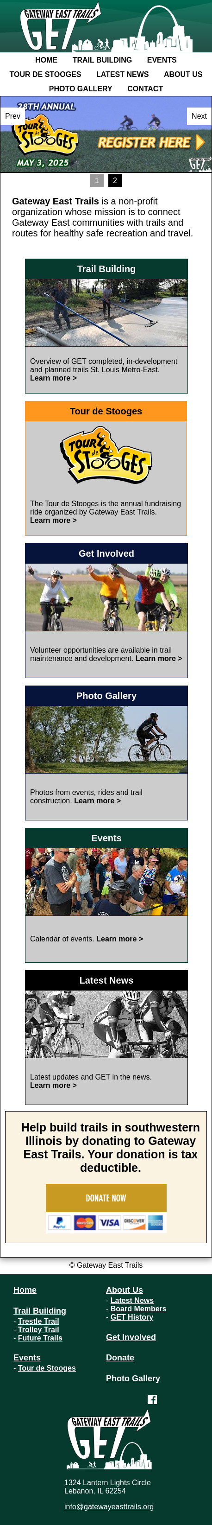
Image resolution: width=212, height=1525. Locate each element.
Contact (145, 89)
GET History (132, 1317)
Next (199, 116)
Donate (120, 1357)
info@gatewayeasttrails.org (109, 1507)
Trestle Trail (38, 1321)
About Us (183, 74)
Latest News (122, 74)
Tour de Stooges (45, 74)
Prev (12, 116)
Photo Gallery (80, 89)
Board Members (139, 1309)
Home (46, 60)
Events (162, 60)
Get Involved (131, 1337)
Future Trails (40, 1338)
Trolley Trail (38, 1330)
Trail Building (102, 60)
